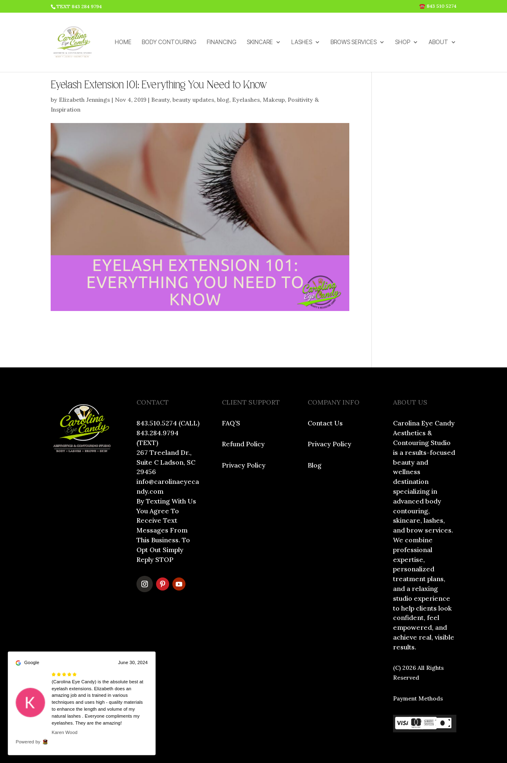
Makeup (274, 99)
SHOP (402, 42)
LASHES (301, 42)
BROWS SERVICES (354, 42)
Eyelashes (246, 99)
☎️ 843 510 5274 (437, 6)
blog (223, 99)
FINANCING (222, 42)
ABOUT (438, 42)
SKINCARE (260, 42)
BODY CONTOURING (169, 42)
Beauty (160, 99)
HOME (123, 42)
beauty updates (193, 99)
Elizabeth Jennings (84, 99)
